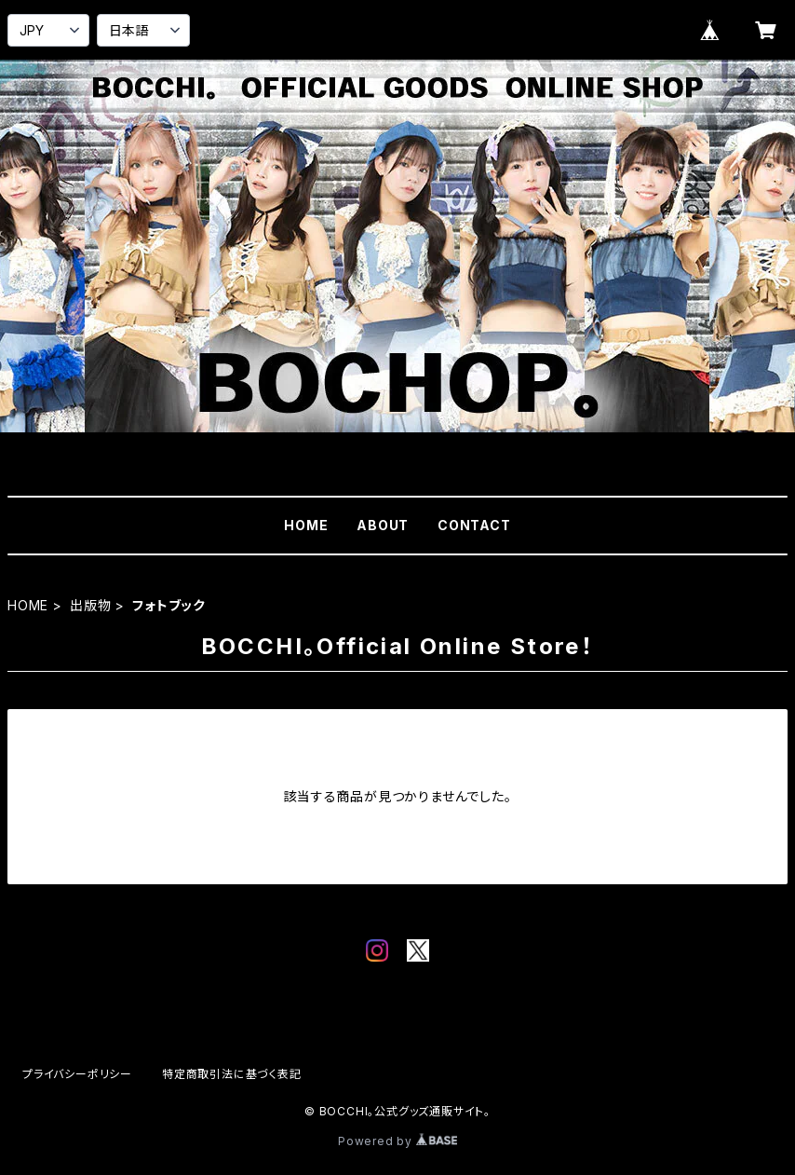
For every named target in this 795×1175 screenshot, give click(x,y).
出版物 (90, 605)
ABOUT (383, 525)
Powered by (397, 1141)
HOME (306, 525)
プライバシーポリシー (77, 1074)
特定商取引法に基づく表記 (232, 1074)
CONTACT (474, 525)
